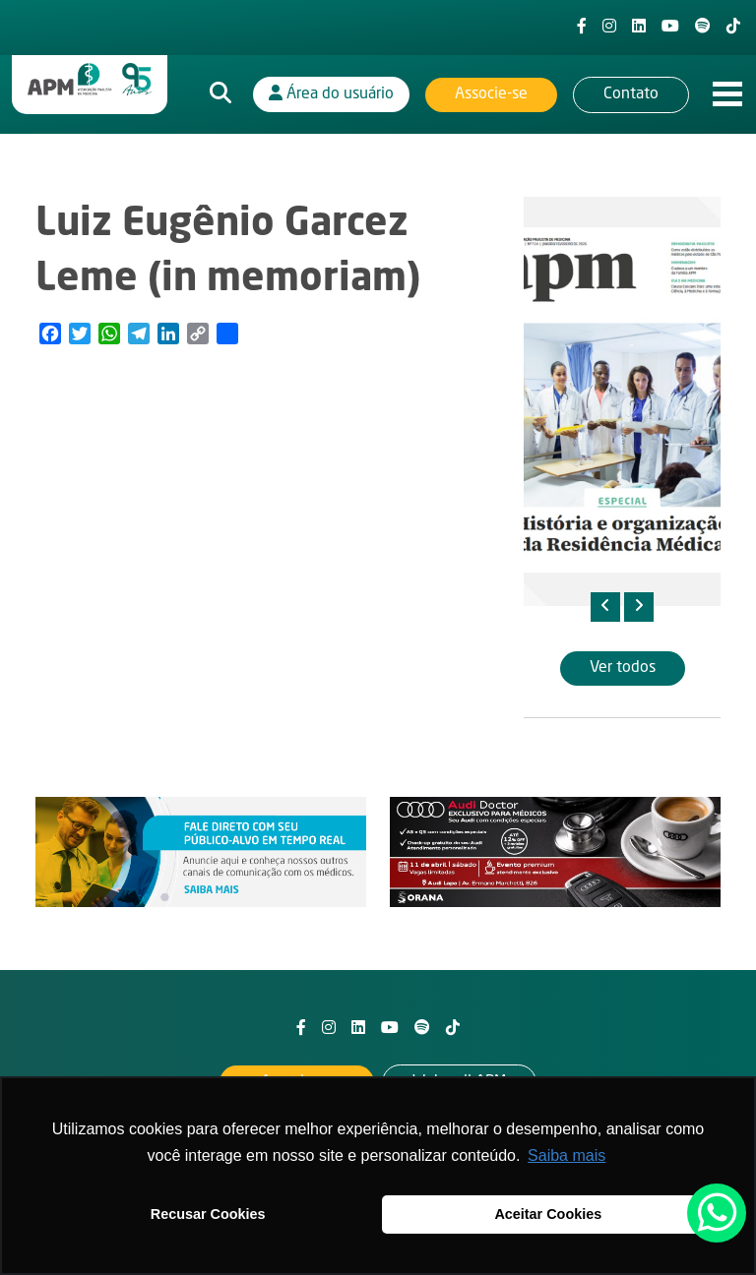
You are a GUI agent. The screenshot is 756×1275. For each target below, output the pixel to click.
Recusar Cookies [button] (208, 1214)
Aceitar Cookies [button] (547, 1214)
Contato (631, 94)
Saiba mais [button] (566, 1155)
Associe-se (491, 94)
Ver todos (623, 668)
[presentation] (605, 607)
